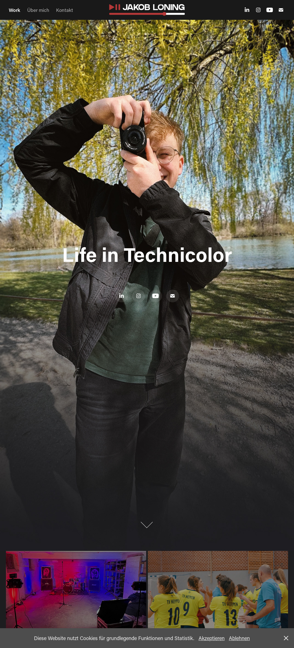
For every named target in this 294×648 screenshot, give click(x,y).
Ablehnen (239, 638)
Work (14, 10)
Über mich (38, 10)
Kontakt (64, 10)
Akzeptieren (212, 638)
